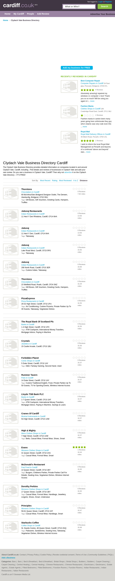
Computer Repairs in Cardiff (92, 83)
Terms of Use (81, 555)
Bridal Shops (59, 561)
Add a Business (8, 558)
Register (108, 2)
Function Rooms (60, 568)
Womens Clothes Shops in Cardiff (35, 450)
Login (100, 2)
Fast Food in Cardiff (29, 467)
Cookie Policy (45, 555)
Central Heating (23, 565)
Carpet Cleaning (103, 561)
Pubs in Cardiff (27, 378)
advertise (68, 172)
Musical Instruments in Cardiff (33, 416)
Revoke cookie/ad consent (63, 555)
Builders (82, 561)
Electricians (89, 565)
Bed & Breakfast (30, 561)
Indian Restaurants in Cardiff (32, 214)
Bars (14, 561)
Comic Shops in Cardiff (30, 361)
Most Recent (45, 180)
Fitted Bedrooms (29, 568)
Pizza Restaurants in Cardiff (32, 301)
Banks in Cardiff (27, 324)
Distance (83, 180)
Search (104, 6)
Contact (23, 555)
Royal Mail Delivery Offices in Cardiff (95, 134)
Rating (54, 180)
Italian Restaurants (21, 571)
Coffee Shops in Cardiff (30, 526)
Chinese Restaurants (55, 565)
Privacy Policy (33, 555)
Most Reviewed (65, 180)
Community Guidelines (97, 555)
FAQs (110, 555)
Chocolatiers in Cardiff (30, 192)
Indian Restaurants (92, 568)
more (92, 101)
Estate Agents (15, 568)
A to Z (75, 180)
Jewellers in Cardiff (29, 344)
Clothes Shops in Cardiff (91, 109)
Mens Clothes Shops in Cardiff (33, 433)
